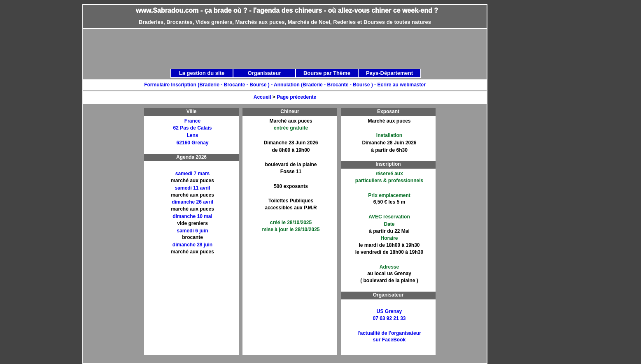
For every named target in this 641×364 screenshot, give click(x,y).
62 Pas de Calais (192, 128)
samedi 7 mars (192, 173)
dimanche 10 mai (192, 216)
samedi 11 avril (192, 188)
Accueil (262, 97)
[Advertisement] (115, 231)
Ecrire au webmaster (401, 85)
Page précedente (296, 97)
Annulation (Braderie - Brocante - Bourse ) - (325, 85)
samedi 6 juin (192, 231)
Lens (192, 135)
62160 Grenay (192, 143)
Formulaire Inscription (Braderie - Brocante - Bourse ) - (209, 85)
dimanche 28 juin (192, 245)
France (192, 121)
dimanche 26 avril (192, 202)
